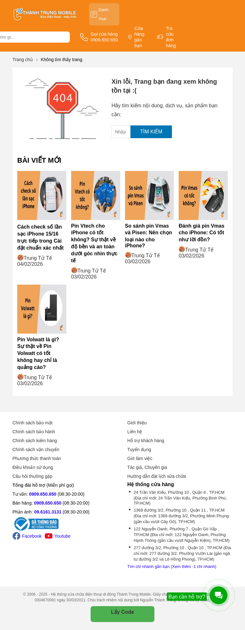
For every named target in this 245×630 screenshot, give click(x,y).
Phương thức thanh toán (36, 458)
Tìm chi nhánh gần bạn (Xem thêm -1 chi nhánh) (171, 566)
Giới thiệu (137, 422)
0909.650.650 (42, 494)
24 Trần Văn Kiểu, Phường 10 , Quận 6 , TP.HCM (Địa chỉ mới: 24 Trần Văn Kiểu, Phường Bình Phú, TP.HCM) (180, 498)
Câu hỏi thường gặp (32, 476)
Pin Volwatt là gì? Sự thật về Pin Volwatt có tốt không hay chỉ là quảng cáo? (38, 353)
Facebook (26, 536)
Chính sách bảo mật (32, 422)
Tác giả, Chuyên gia (147, 467)
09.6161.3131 (48, 511)
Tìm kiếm (151, 131)
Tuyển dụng (139, 449)
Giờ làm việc (139, 458)
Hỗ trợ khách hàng (145, 440)
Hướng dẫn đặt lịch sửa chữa (156, 476)
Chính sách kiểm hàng (34, 440)
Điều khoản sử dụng (32, 467)
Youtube (58, 536)
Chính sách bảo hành (33, 431)
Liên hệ (134, 431)
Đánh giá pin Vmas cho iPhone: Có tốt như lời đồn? (201, 232)
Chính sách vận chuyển (35, 449)
